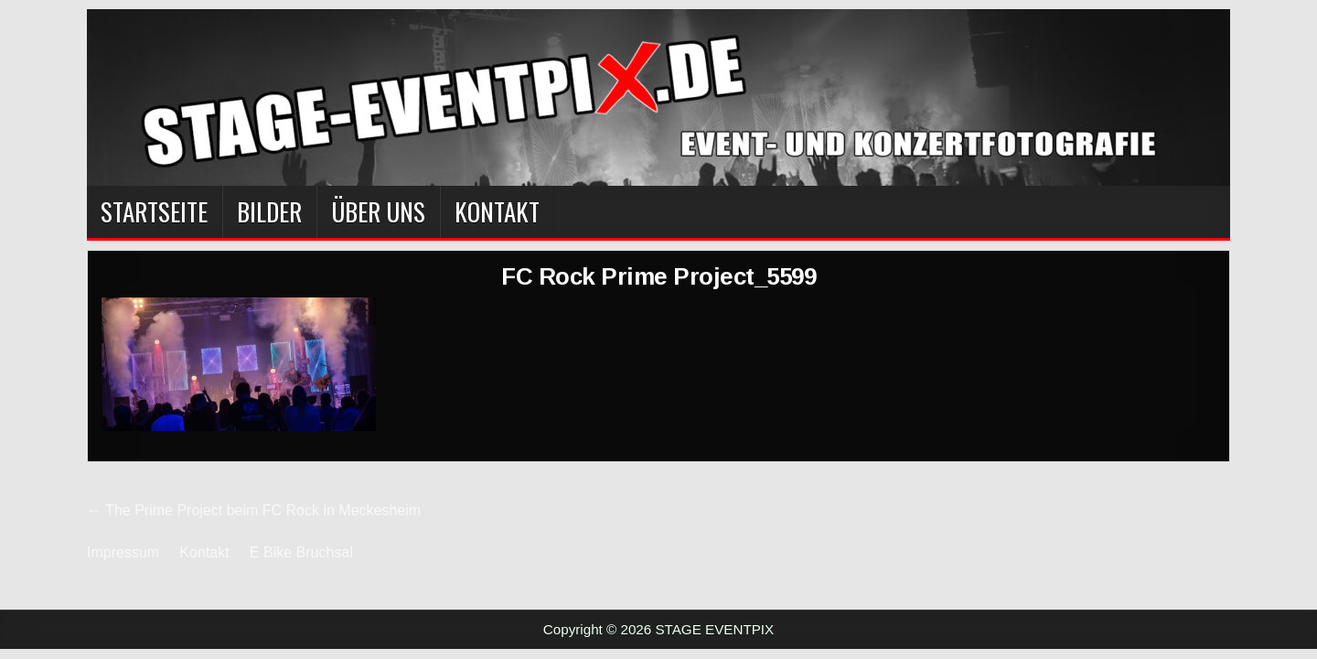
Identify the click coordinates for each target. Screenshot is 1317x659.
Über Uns (378, 211)
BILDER (269, 211)
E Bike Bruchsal (301, 552)
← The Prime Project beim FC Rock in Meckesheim (254, 510)
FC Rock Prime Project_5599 (658, 276)
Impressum (123, 552)
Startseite (154, 211)
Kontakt (497, 211)
